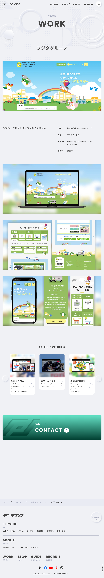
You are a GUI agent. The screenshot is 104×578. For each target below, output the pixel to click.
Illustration (72, 146)
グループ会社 (23, 547)
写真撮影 (40, 531)
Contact (88, 4)
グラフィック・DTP (25, 531)
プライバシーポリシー (41, 573)
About (76, 4)
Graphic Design (86, 143)
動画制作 (50, 531)
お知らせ (34, 547)
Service (54, 4)
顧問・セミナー (63, 531)
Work (66, 4)
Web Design (72, 143)
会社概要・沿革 (9, 547)
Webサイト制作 (9, 531)
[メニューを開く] (98, 4)
